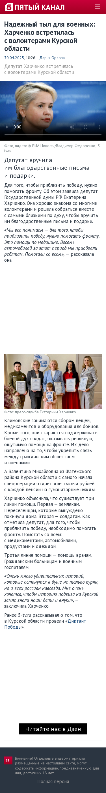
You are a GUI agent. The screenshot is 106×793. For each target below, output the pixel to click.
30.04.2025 (14, 57)
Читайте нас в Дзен (53, 729)
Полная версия (53, 781)
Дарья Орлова (52, 57)
